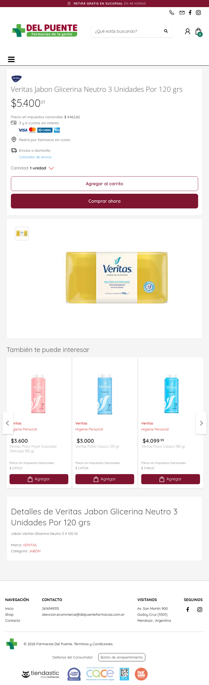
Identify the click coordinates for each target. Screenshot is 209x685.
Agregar (38, 479)
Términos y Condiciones (93, 644)
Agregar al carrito (104, 183)
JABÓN (35, 551)
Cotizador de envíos (35, 157)
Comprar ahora (104, 201)
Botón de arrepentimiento (122, 657)
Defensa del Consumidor (73, 657)
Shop (9, 614)
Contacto (12, 620)
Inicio (9, 608)
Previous (7, 423)
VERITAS (30, 545)
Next (201, 423)
